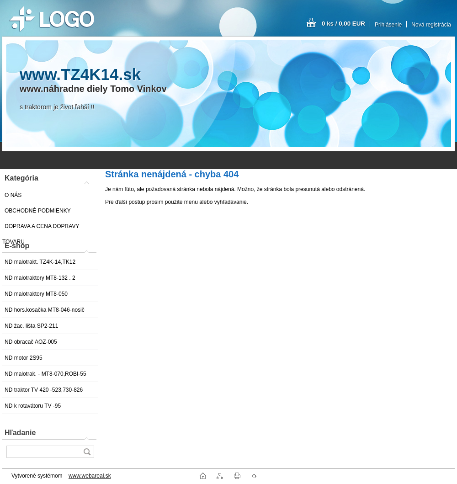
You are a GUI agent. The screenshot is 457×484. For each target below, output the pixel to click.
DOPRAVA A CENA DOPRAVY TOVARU (40, 228)
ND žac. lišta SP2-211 (31, 326)
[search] (86, 451)
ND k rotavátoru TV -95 (33, 406)
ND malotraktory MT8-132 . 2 (40, 278)
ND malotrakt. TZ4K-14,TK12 (40, 262)
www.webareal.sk (90, 476)
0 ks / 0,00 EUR (343, 23)
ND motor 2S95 (24, 358)
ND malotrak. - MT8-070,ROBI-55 (45, 374)
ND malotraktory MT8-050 (36, 294)
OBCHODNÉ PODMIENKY (38, 210)
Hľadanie (20, 432)
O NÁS (13, 195)
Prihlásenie (388, 24)
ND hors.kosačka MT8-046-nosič (45, 310)
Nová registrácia (431, 24)
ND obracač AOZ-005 (31, 342)
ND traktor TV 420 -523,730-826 (44, 390)
